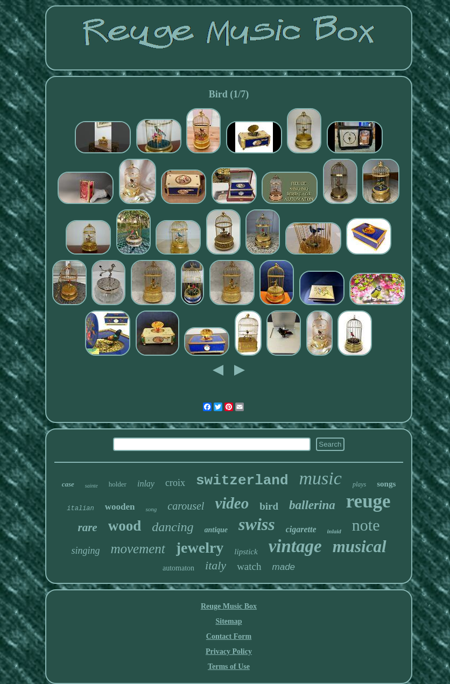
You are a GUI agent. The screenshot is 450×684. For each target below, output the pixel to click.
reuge (368, 501)
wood (125, 526)
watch (249, 566)
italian (80, 508)
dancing (172, 527)
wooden (120, 507)
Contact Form (228, 636)
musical (359, 546)
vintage (295, 546)
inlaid (334, 531)
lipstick (245, 551)
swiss (256, 524)
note (366, 525)
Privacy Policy (229, 651)
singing (85, 550)
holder (117, 484)
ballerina (312, 505)
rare (87, 527)
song (151, 509)
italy (215, 565)
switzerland (242, 481)
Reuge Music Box (229, 606)
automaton (178, 568)
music (320, 478)
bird (268, 506)
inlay (145, 483)
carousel (185, 506)
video (232, 503)
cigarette (301, 529)
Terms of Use (229, 666)
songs (386, 483)
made (284, 567)
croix (175, 482)
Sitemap (228, 621)
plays (359, 484)
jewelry (200, 547)
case (68, 484)
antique (216, 530)
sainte (91, 486)
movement (137, 548)
